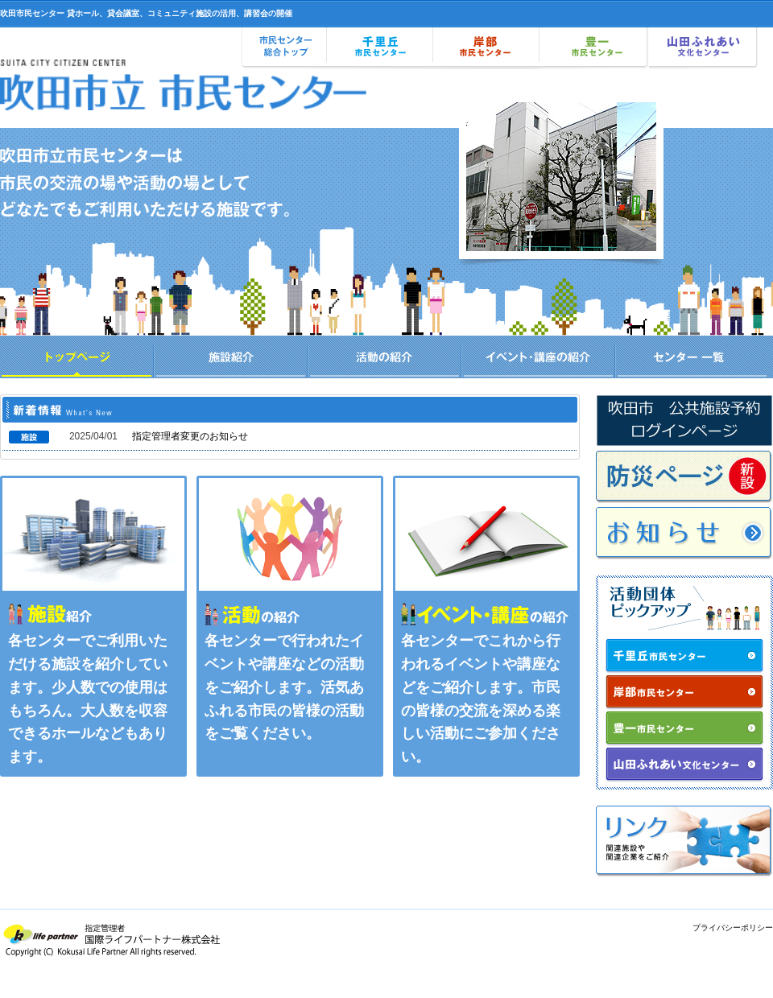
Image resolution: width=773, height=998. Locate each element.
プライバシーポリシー (732, 927)
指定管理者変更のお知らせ (190, 436)
